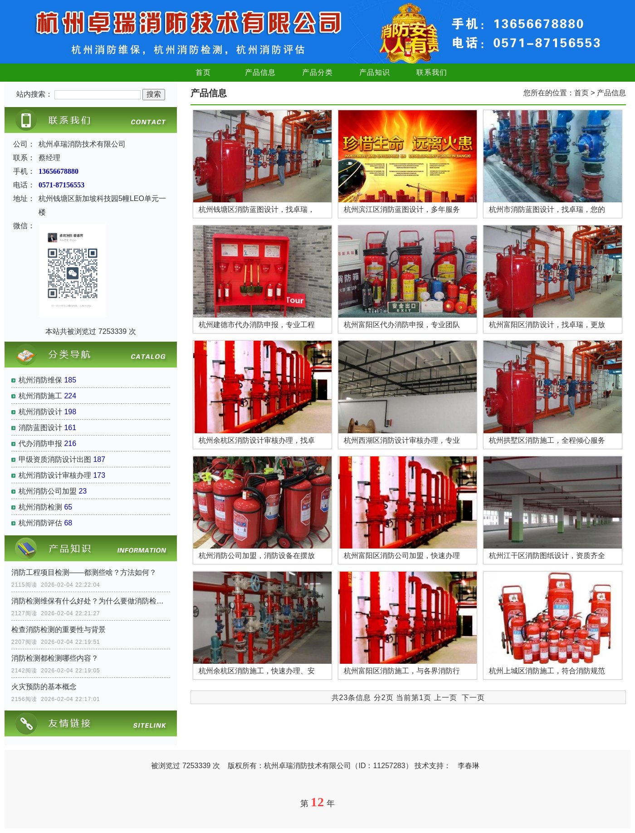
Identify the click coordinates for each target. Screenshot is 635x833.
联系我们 (431, 72)
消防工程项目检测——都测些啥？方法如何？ (83, 572)
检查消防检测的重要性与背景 (58, 629)
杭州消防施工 (40, 396)
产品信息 (260, 72)
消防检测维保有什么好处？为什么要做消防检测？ (90, 601)
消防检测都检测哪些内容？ (54, 658)
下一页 (473, 697)
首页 (203, 72)
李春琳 (468, 765)
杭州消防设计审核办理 (55, 475)
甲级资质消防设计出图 (55, 459)
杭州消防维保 (40, 380)
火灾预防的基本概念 (44, 687)
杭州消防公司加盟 (48, 491)
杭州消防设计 (40, 412)
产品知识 (374, 72)
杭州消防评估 (40, 523)
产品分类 (317, 72)
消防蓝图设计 (40, 427)
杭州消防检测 (40, 507)
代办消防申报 (40, 443)
